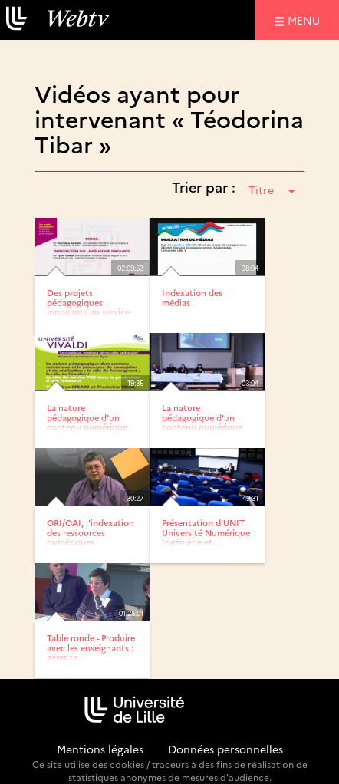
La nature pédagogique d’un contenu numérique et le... (87, 421)
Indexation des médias (192, 297)
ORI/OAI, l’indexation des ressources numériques (90, 532)
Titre (271, 189)
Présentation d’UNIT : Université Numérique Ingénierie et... (206, 532)
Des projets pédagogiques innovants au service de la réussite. (88, 306)
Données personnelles (225, 748)
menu (306, 20)
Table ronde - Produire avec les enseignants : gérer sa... (91, 647)
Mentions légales (100, 748)
